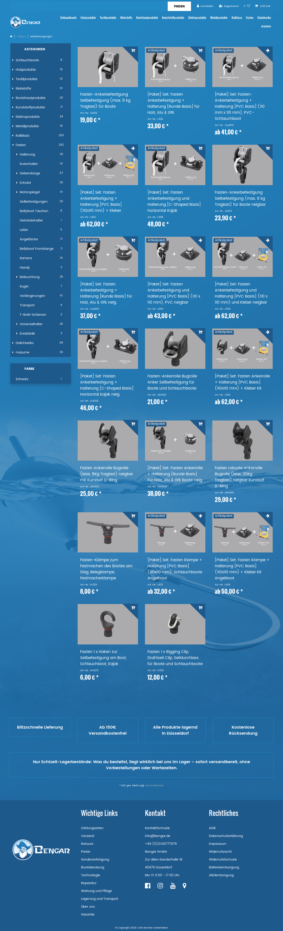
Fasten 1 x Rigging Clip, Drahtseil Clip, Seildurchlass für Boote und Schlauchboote (175, 658)
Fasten (249, 17)
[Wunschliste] (246, 6)
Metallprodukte (219, 17)
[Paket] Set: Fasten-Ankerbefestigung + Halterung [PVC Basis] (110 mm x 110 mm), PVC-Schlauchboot (240, 107)
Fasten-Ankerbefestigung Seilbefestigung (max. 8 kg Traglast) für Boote (105, 101)
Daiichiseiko (264, 17)
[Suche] (179, 6)
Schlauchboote (68, 17)
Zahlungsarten (92, 828)
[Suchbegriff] (88, 6)
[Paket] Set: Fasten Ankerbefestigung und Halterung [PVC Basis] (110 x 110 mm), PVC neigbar (173, 293)
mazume (266, 26)
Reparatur (89, 883)
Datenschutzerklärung (226, 836)
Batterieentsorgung (224, 867)
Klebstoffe (126, 17)
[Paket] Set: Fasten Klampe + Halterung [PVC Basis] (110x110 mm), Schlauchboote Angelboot (174, 569)
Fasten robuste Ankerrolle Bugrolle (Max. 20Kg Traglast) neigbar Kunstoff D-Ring (239, 477)
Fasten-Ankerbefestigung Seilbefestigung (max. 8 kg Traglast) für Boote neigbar (240, 199)
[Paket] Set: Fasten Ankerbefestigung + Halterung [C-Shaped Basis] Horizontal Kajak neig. (107, 385)
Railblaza (237, 17)
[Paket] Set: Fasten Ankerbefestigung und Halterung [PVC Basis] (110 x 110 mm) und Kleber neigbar (241, 293)
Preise (85, 851)
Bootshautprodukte (147, 17)
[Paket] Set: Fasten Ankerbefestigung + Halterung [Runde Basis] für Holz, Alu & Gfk (173, 104)
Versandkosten (154, 786)
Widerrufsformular (223, 859)
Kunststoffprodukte (173, 17)
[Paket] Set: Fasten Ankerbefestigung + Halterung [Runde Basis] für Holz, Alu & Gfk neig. (106, 293)
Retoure (87, 843)
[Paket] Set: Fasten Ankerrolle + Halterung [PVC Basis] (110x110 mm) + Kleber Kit (242, 382)
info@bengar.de (157, 836)
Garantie (87, 914)
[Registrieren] (228, 6)
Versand (87, 836)
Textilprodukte (108, 17)
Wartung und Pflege (96, 891)
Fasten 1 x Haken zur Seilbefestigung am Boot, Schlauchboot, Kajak (103, 658)
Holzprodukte (88, 17)
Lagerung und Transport (99, 898)
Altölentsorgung (221, 875)
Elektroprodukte (197, 17)
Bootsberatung (92, 867)
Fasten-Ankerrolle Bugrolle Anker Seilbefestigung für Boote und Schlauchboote (172, 382)
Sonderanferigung (95, 859)
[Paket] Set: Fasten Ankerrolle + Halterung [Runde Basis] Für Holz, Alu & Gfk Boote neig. (175, 474)
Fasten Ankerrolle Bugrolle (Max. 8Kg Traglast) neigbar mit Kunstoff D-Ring (106, 474)
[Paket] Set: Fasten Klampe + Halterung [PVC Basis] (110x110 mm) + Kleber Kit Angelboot (242, 569)
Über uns (88, 906)
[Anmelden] (205, 6)
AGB (212, 828)
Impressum (217, 843)
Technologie (90, 875)
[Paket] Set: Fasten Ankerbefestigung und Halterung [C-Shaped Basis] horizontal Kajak (174, 202)
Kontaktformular (157, 828)
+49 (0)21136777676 (161, 843)
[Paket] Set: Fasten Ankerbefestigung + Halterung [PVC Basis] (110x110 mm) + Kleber (101, 202)
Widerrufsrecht (220, 851)
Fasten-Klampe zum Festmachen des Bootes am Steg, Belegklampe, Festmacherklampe (106, 569)
